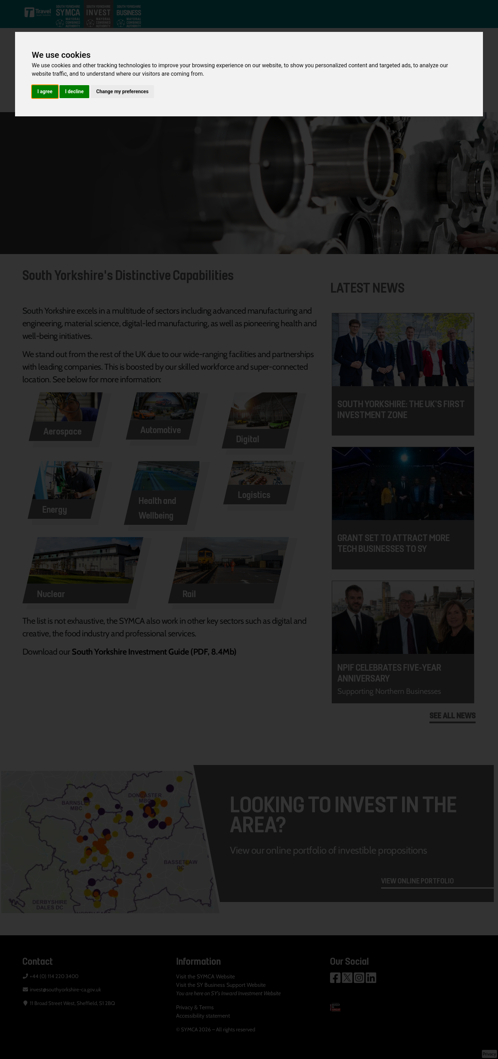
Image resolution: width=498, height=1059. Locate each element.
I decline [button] (74, 91)
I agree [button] (44, 91)
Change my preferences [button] (122, 91)
